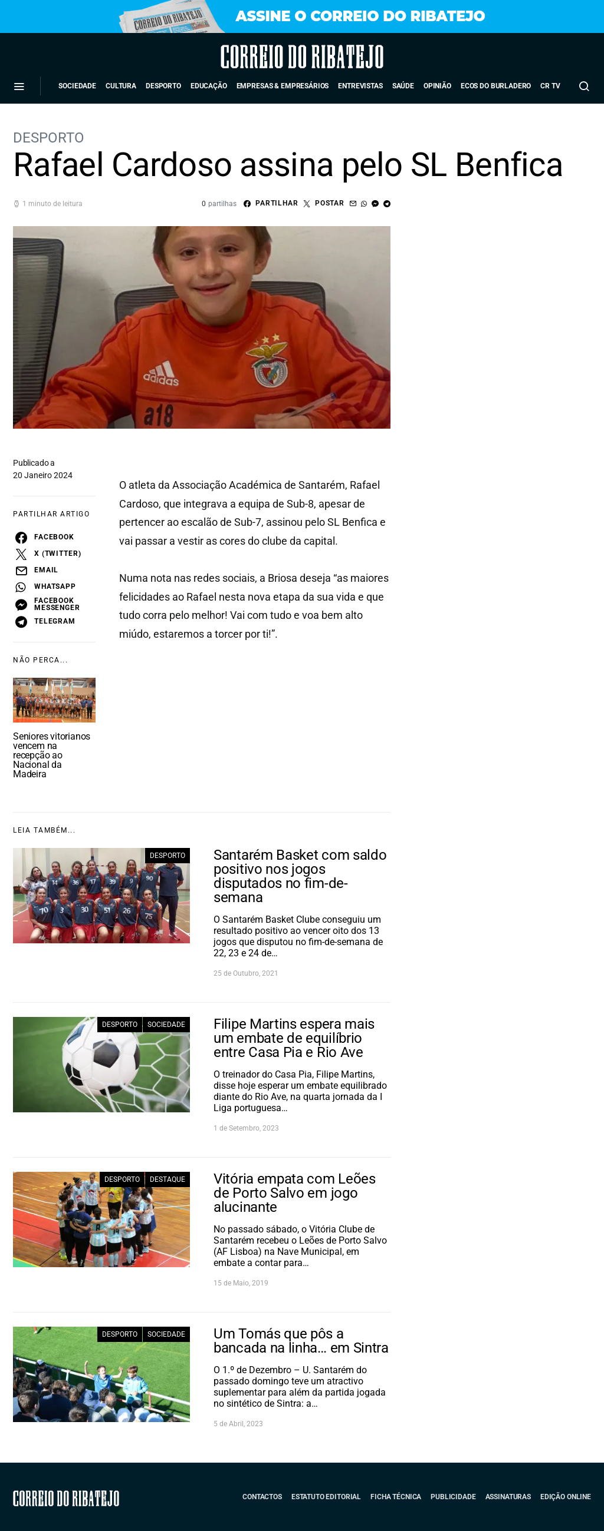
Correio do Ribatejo (269, 56)
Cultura (121, 86)
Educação (209, 86)
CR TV (550, 86)
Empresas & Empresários (283, 86)
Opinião (437, 86)
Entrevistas (360, 86)
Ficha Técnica (395, 1497)
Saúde (403, 86)
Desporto (163, 86)
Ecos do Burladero (496, 86)
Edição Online (565, 1497)
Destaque (167, 1179)
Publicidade (453, 1497)
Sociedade (77, 86)
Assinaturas (508, 1497)
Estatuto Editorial (326, 1497)
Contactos (262, 1497)
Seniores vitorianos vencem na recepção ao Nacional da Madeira (51, 755)
